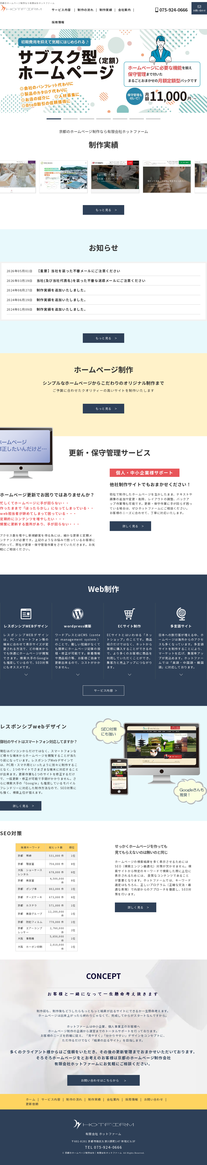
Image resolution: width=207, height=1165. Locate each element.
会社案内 (124, 10)
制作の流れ (86, 10)
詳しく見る (130, 526)
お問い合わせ (199, 10)
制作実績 (106, 10)
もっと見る (104, 210)
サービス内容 (61, 10)
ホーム (30, 1099)
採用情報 (58, 22)
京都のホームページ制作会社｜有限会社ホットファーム (94, 1152)
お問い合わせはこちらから (100, 1080)
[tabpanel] (103, 71)
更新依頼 (32, 1104)
